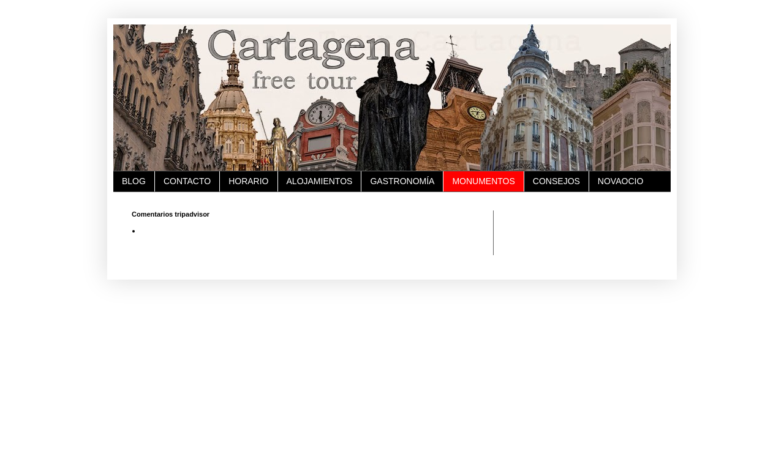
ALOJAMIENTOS (320, 181)
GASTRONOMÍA (402, 181)
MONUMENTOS (483, 181)
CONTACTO (187, 181)
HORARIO (248, 181)
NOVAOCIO (620, 181)
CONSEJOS (556, 181)
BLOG (134, 181)
